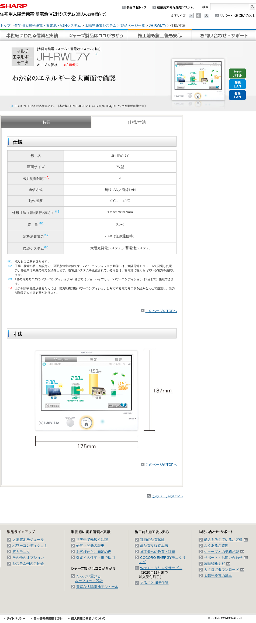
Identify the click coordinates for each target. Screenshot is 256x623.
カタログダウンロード (224, 569)
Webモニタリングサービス (161, 568)
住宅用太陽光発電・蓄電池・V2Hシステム (48, 25)
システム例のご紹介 (28, 564)
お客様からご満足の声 (93, 552)
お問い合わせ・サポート (224, 35)
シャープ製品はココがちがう (96, 35)
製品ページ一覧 (133, 25)
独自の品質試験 (152, 540)
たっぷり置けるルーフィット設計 (89, 578)
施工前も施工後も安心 (160, 35)
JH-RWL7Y (158, 25)
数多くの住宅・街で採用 (95, 558)
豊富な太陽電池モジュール (97, 587)
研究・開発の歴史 (90, 545)
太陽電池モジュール (28, 540)
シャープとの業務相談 (224, 552)
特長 (46, 122)
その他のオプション (28, 558)
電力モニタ (21, 552)
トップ (5, 25)
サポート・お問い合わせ (226, 558)
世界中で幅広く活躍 (92, 540)
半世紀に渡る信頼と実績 (32, 35)
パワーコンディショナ (29, 545)
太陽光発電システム (101, 25)
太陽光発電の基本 (218, 576)
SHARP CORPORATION (225, 618)
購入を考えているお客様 (226, 540)
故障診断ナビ (217, 564)
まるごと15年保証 (154, 583)
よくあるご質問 (216, 545)
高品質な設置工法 (154, 545)
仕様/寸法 (137, 122)
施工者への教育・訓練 (157, 552)
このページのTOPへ (161, 311)
